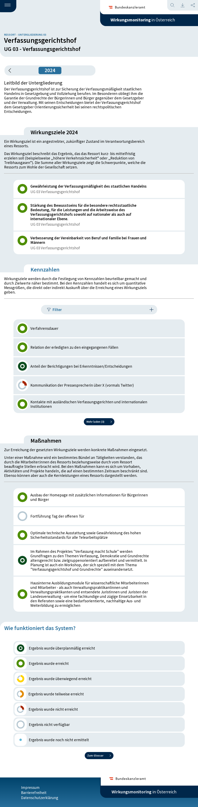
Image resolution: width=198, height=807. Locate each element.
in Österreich (144, 20)
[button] (8, 6)
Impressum (30, 787)
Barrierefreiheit (33, 792)
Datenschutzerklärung (39, 797)
